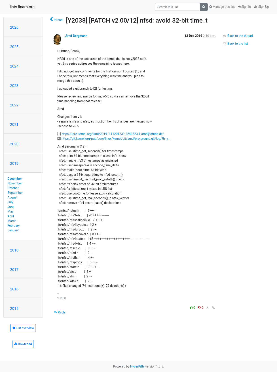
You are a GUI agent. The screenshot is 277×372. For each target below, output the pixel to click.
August (12, 197)
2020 (14, 144)
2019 (14, 163)
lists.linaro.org (22, 7)
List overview (23, 328)
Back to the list (235, 43)
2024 (14, 66)
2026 (14, 27)
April (11, 216)
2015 (14, 308)
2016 (14, 289)
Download (23, 344)
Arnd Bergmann (76, 36)
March (12, 221)
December (15, 178)
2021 (14, 124)
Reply (60, 312)
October (13, 188)
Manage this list (222, 6)
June (11, 207)
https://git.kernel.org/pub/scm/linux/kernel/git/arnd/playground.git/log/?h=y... (115, 138)
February (14, 225)
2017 (14, 269)
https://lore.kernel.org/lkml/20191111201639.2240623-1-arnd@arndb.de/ (112, 134)
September (15, 192)
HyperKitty (137, 366)
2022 (14, 105)
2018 (14, 250)
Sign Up (261, 6)
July (10, 202)
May (10, 211)
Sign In (244, 6)
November (15, 183)
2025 (14, 46)
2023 (14, 85)
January (13, 230)
